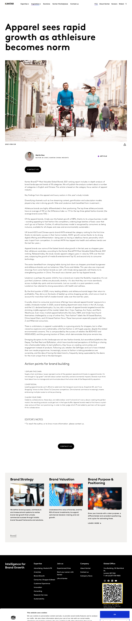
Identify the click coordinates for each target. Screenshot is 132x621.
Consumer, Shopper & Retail (44, 580)
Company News (86, 576)
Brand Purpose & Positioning (100, 481)
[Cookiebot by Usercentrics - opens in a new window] (13, 617)
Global (121, 4)
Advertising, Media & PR (43, 568)
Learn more (93, 523)
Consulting (38, 591)
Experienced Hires (64, 568)
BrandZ (13, 536)
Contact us (74, 4)
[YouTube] (112, 581)
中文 (96, 4)
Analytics (37, 572)
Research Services (41, 595)
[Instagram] (105, 581)
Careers (114, 4)
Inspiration (35, 4)
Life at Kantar (62, 578)
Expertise (24, 4)
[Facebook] (108, 581)
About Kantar (104, 4)
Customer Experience (42, 583)
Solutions (46, 4)
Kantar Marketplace (60, 4)
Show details (32, 617)
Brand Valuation (61, 479)
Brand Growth (39, 576)
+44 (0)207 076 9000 (112, 576)
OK (115, 602)
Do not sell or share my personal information (115, 610)
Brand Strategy (22, 479)
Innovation (38, 587)
